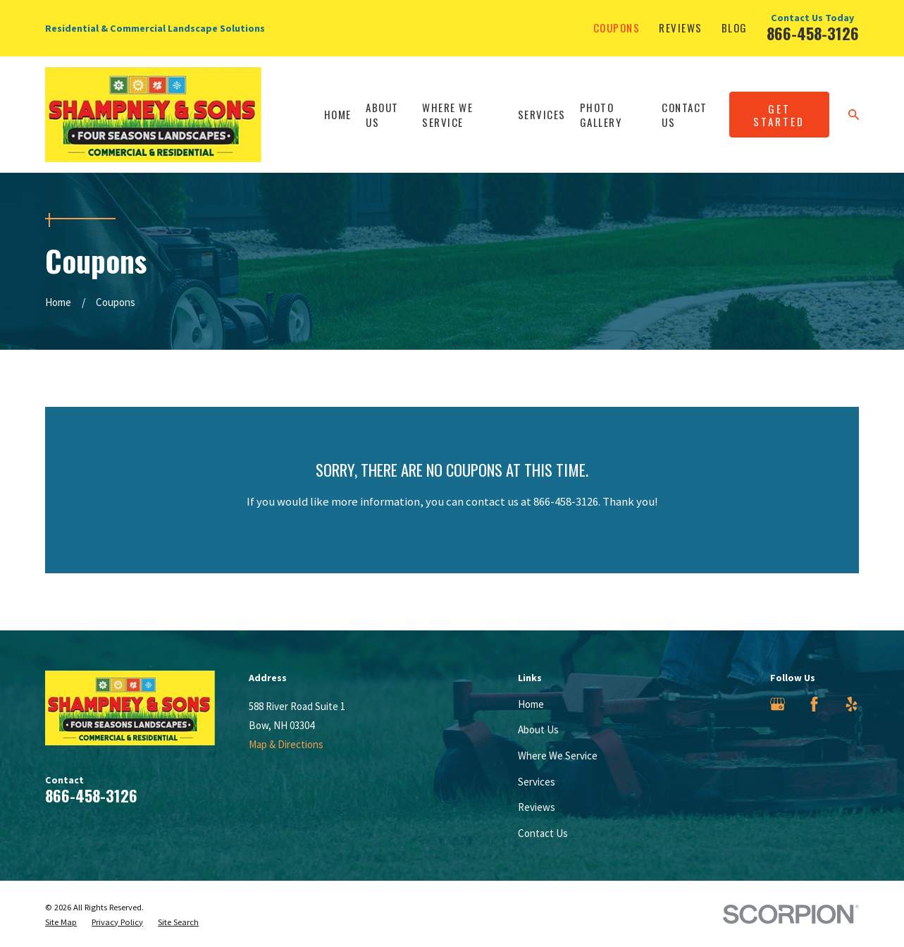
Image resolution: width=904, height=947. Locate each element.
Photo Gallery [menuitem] (601, 114)
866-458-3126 (813, 33)
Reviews (680, 27)
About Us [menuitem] (382, 114)
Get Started (779, 115)
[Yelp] (851, 704)
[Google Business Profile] (777, 704)
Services (536, 781)
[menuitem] (61, 922)
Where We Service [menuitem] (447, 114)
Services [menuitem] (542, 114)
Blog (735, 27)
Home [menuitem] (338, 114)
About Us (538, 729)
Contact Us (543, 833)
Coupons (616, 27)
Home (531, 704)
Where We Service (557, 755)
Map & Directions (286, 744)
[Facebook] (814, 704)
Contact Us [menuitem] (684, 114)
